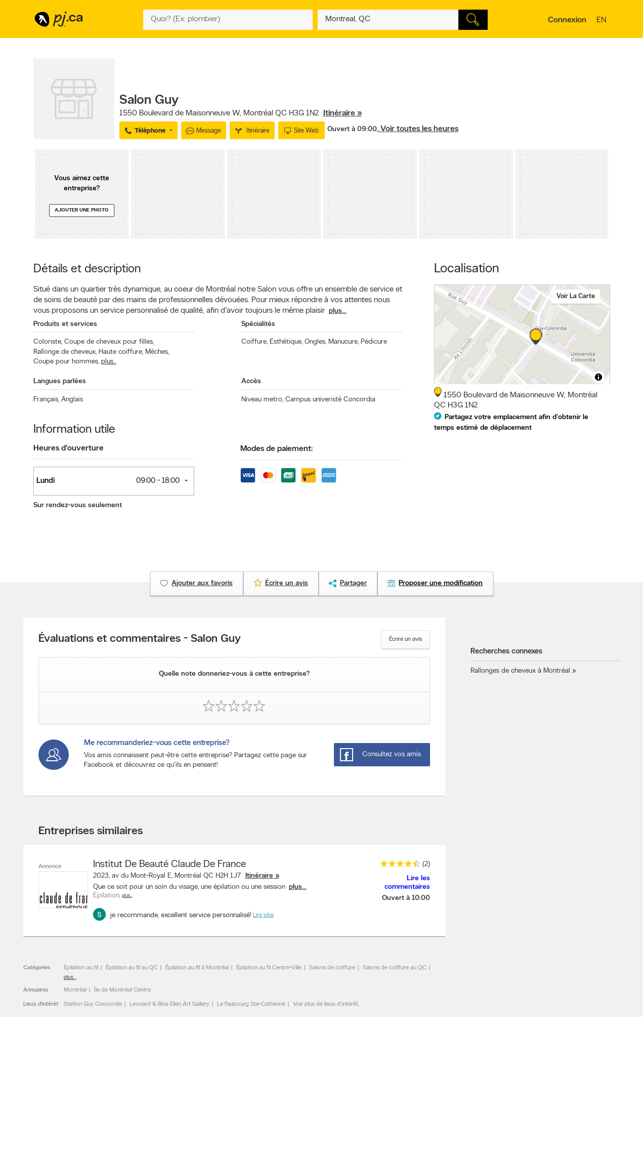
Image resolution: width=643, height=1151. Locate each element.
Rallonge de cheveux (65, 352)
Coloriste (47, 342)
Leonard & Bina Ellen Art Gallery (169, 1004)
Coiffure (254, 342)
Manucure (343, 342)
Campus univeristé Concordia (330, 399)
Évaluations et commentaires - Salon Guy (139, 639)
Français (46, 399)
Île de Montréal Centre (122, 990)
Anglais (72, 399)
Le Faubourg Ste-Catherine (251, 1004)
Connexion (567, 20)
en (602, 21)
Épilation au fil (81, 968)
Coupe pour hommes (66, 361)
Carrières (170, 1147)
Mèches (157, 352)
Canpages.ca (521, 1147)
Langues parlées (59, 381)
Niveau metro (262, 399)
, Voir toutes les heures (417, 129)
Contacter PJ (175, 1138)
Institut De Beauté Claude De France (169, 864)
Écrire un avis (405, 639)
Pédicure (374, 342)
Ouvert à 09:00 (352, 129)
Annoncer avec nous (64, 1138)
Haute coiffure (121, 352)
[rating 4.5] (397, 866)
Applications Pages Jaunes (424, 1138)
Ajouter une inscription (66, 1147)
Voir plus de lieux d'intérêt (325, 1004)
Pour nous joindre (585, 1096)
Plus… (127, 895)
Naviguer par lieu (295, 1147)
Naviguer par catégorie (303, 1138)
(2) (426, 864)
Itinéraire (259, 876)
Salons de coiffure (332, 968)
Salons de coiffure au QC (394, 968)
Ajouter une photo (82, 210)
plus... (338, 311)
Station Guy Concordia (93, 1004)
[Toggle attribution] (598, 377)
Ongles (315, 342)
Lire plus (263, 915)
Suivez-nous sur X (412, 1147)
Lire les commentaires (407, 883)
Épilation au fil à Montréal (197, 968)
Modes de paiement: (276, 449)
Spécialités (258, 324)
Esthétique (286, 342)
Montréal (75, 990)
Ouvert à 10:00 (406, 898)
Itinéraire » (342, 113)
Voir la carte (575, 296)
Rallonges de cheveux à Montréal (520, 671)
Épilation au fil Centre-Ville (269, 968)
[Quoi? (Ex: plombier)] (228, 20)
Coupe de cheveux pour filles (109, 342)
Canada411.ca (522, 1138)
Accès (251, 381)
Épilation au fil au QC (132, 968)
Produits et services (65, 324)
